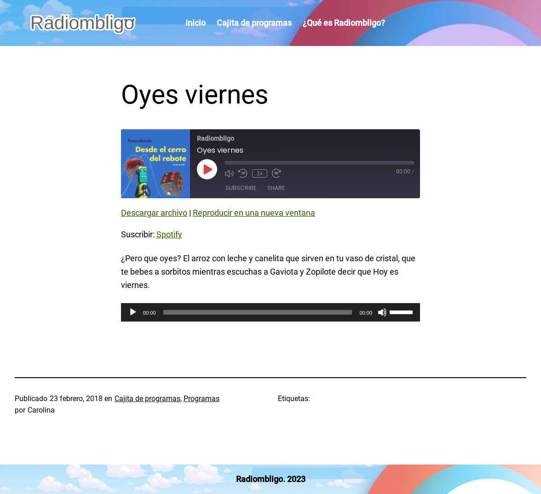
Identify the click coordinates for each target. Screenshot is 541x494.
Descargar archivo (154, 213)
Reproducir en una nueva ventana (254, 213)
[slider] (257, 312)
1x (260, 173)
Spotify (169, 234)
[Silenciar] (382, 312)
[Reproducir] (133, 312)
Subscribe (240, 188)
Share (276, 188)
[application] (270, 312)
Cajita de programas (147, 398)
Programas (201, 398)
